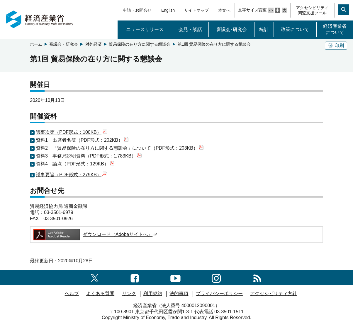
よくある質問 (100, 293)
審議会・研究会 (63, 44)
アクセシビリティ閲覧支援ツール (312, 10)
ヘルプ (72, 293)
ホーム (36, 44)
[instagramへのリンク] (216, 277)
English (168, 10)
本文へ (224, 10)
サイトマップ (196, 10)
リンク (129, 293)
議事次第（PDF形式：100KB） (71, 132)
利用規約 (152, 293)
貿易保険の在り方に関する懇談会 (139, 44)
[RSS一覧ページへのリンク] (257, 277)
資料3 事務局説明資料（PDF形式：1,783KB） (89, 155)
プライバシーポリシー (219, 293)
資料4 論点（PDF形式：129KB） (75, 163)
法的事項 (178, 293)
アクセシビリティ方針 (273, 293)
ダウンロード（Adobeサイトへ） (95, 234)
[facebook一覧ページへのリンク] (135, 277)
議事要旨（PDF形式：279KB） (71, 174)
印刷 (336, 45)
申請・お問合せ (137, 10)
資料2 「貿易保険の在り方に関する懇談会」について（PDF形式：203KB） (119, 148)
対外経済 (93, 44)
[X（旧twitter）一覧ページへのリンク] (95, 277)
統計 (264, 29)
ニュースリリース (145, 29)
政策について (295, 29)
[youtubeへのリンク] (175, 277)
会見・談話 (190, 29)
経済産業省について (335, 29)
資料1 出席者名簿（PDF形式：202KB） (82, 140)
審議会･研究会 (231, 29)
